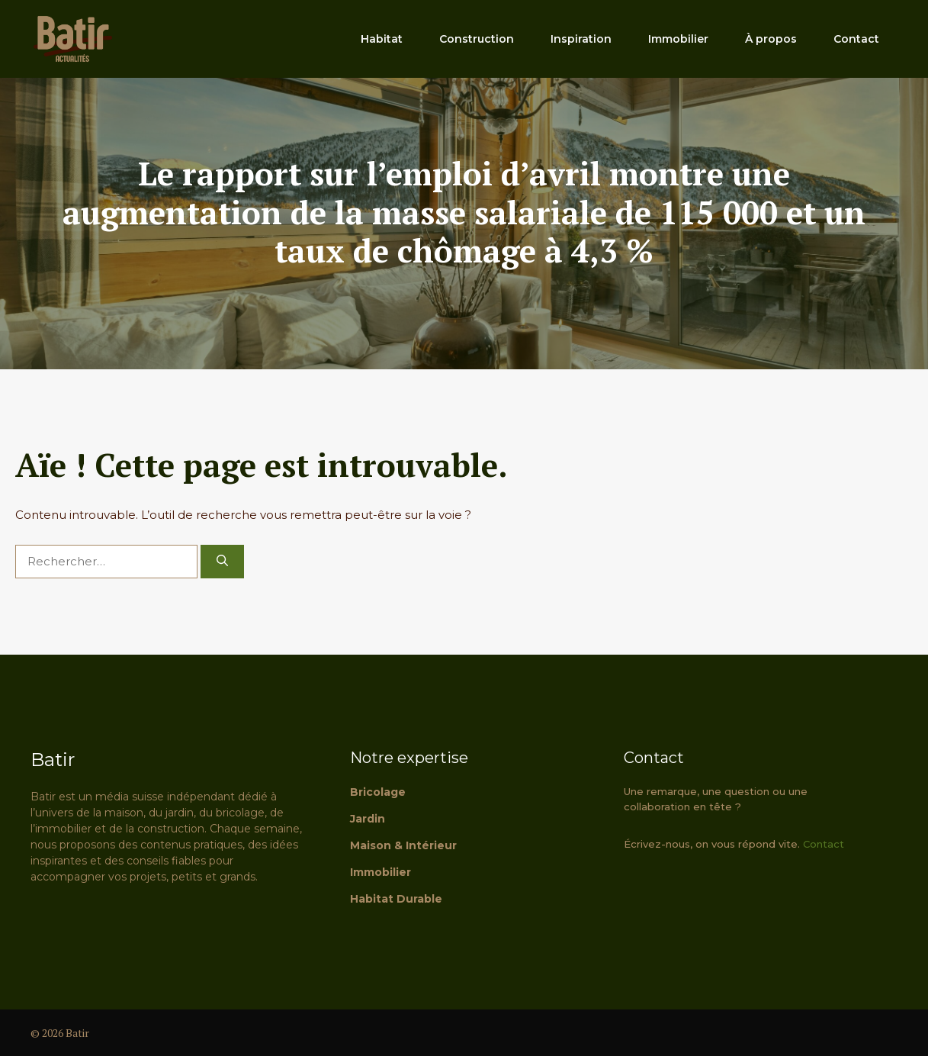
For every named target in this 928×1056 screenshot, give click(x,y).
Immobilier (678, 39)
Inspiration (581, 39)
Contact (856, 39)
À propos (771, 39)
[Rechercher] (222, 562)
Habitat (382, 39)
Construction (476, 39)
